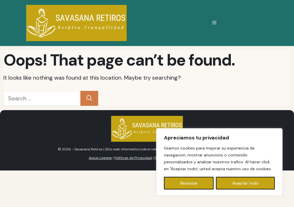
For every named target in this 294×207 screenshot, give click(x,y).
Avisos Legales (100, 158)
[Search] (89, 98)
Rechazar (189, 183)
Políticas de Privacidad (133, 158)
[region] (219, 161)
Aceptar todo (245, 183)
